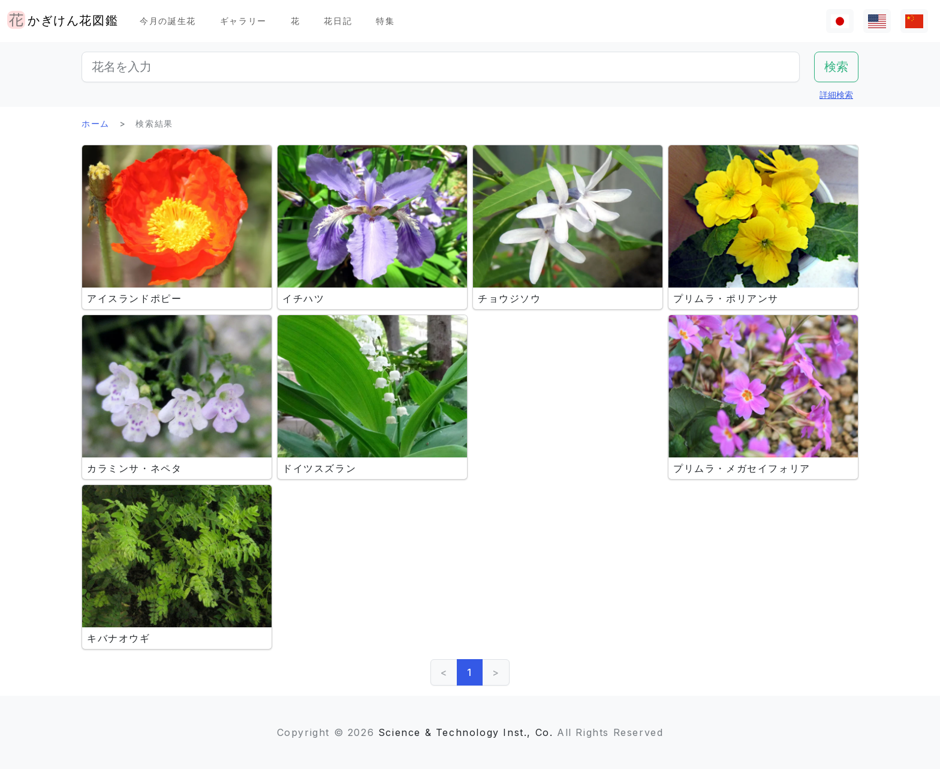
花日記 (338, 21)
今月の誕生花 (168, 21)
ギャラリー (243, 21)
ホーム (96, 123)
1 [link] (469, 672)
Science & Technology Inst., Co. (465, 732)
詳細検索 (836, 94)
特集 (385, 21)
